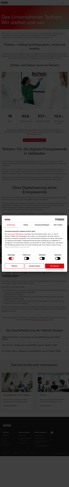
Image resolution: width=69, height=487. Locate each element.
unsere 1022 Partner (17, 234)
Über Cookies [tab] (58, 225)
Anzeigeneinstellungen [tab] (41, 225)
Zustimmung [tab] (11, 225)
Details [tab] (25, 225)
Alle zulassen (54, 266)
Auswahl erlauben (34, 266)
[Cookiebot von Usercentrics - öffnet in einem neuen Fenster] (56, 219)
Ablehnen (14, 266)
